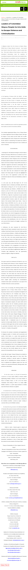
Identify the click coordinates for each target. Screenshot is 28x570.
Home (2, 17)
